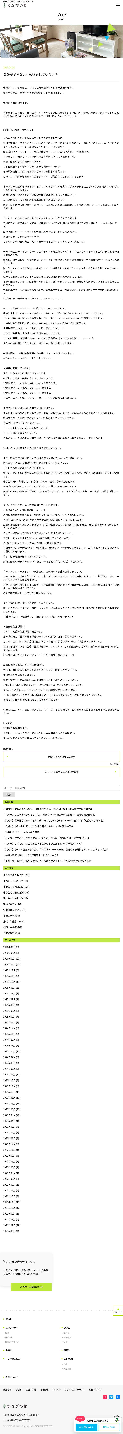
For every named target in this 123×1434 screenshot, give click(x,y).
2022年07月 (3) (11, 1161)
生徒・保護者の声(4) (13, 921)
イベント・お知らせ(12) (15, 880)
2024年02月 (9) (11, 1068)
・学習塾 (65, 1333)
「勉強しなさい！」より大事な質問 (21, 832)
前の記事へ (61, 755)
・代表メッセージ (11, 1341)
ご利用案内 (68, 1359)
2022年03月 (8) (11, 1178)
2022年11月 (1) (11, 1149)
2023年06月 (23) (11, 1109)
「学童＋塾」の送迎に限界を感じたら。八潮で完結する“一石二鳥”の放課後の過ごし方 (47, 861)
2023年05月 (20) (11, 1115)
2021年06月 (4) (11, 1231)
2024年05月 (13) (11, 1051)
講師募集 (44, 1390)
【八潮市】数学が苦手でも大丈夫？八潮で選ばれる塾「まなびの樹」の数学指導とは (46, 837)
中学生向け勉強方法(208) (16, 892)
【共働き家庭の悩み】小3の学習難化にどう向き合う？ (31, 855)
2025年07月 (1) (11, 999)
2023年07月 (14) (11, 1103)
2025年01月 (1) (11, 1022)
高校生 (66, 1350)
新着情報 (7, 1390)
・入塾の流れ (67, 1368)
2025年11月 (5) (11, 976)
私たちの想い (10, 1327)
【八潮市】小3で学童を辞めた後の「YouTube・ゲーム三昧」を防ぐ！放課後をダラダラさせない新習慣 (55, 849)
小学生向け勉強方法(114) (16, 886)
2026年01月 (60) (11, 964)
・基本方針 (8, 1337)
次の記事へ (61, 770)
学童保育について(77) (14, 909)
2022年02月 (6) (11, 1184)
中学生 (7, 1350)
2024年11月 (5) (11, 1034)
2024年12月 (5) (11, 1028)
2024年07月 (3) (11, 1039)
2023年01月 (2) (11, 1138)
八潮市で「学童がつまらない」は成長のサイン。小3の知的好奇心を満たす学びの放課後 (47, 808)
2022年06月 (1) (11, 1167)
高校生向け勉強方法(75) (15, 898)
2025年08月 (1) (11, 993)
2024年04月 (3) (11, 1057)
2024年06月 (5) (11, 1045)
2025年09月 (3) (11, 987)
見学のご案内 (109, 1427)
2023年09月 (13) (11, 1097)
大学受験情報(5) (11, 933)
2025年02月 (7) (11, 1016)
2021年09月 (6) (11, 1213)
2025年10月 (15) (11, 981)
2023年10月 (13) (11, 1091)
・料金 (64, 1364)
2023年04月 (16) (11, 1120)
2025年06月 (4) (11, 1005)
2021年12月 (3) (11, 1196)
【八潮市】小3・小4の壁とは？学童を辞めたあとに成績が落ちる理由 (38, 826)
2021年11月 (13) (11, 1202)
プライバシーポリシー (74, 1390)
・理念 (6, 1333)
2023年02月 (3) (11, 1132)
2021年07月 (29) (11, 1225)
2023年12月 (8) (11, 1080)
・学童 (64, 1341)
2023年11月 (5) (11, 1086)
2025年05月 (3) (11, 1010)
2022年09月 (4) (11, 1155)
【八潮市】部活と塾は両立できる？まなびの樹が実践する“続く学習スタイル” (42, 843)
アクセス (56, 1390)
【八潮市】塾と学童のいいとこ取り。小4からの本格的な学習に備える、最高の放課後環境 (49, 814)
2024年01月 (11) (11, 1074)
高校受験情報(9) (11, 915)
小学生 (66, 1327)
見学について (10, 1377)
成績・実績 (31, 1390)
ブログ (18, 1390)
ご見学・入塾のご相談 (31, 1286)
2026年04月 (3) (11, 947)
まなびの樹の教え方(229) (16, 875)
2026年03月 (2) (11, 952)
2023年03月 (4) (11, 1126)
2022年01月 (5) (11, 1190)
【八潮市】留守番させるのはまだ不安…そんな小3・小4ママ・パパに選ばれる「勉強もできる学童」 (54, 820)
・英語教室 (66, 1337)
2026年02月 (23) (11, 958)
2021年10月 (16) (11, 1207)
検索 (9, 794)
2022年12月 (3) (11, 1144)
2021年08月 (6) (11, 1219)
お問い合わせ (86, 1427)
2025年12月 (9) (11, 970)
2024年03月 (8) (11, 1063)
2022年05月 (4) (11, 1173)
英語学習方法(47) (12, 904)
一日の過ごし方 (11, 1359)
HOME (7, 1319)
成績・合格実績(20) (13, 927)
